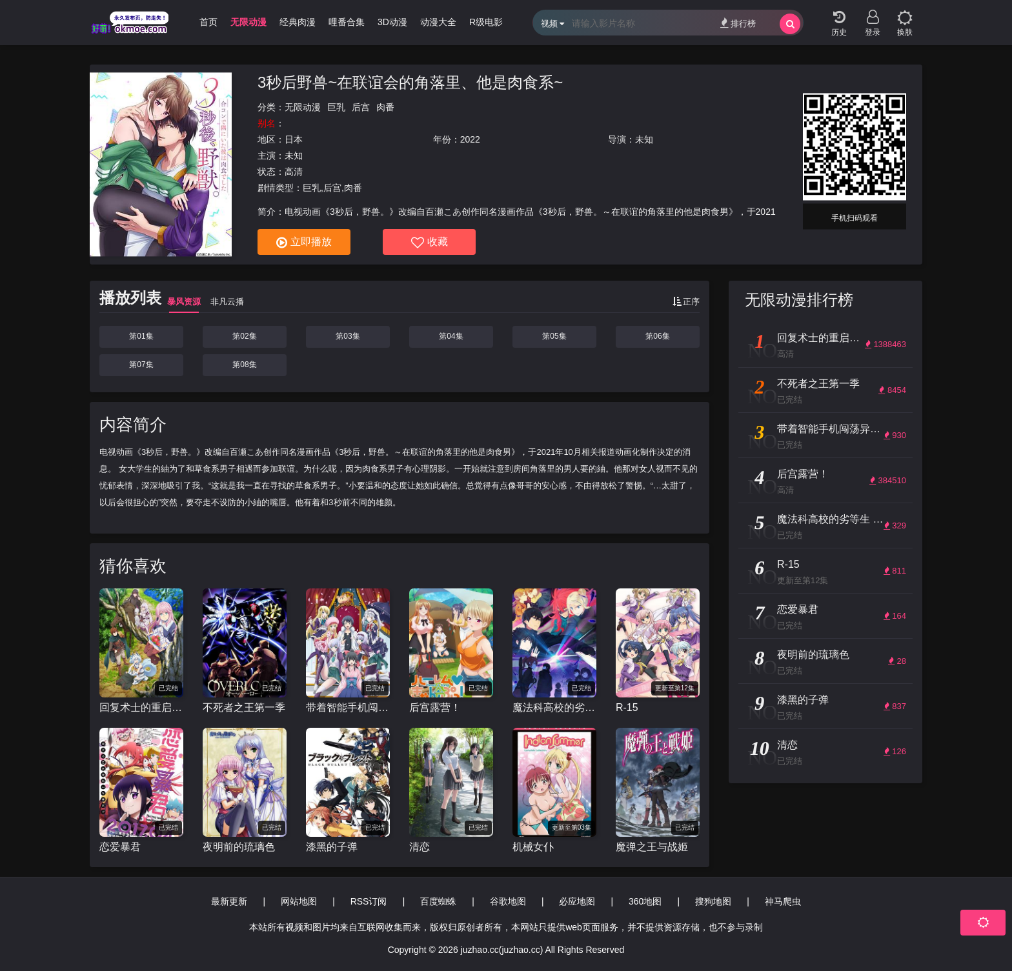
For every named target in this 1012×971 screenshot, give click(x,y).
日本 (294, 139)
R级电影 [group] (486, 22)
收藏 (429, 242)
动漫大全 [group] (438, 22)
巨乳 (336, 107)
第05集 (554, 336)
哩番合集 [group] (347, 22)
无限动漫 (303, 107)
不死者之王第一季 (244, 707)
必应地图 (577, 901)
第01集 (141, 336)
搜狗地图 (713, 901)
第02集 (244, 336)
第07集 (141, 364)
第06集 (657, 336)
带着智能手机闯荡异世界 (348, 707)
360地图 (645, 901)
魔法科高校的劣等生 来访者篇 (554, 707)
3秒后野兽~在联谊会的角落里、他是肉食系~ (410, 82)
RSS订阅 (368, 901)
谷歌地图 (508, 901)
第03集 (347, 336)
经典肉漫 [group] (297, 22)
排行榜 (738, 22)
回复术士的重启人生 (141, 707)
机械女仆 (533, 846)
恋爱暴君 (120, 846)
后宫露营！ (435, 707)
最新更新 (229, 901)
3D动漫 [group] (392, 22)
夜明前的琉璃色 (239, 846)
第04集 (451, 336)
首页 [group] (208, 22)
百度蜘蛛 (438, 901)
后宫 (361, 107)
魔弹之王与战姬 (652, 846)
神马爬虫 (783, 901)
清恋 (419, 846)
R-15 (627, 707)
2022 (470, 139)
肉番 (385, 107)
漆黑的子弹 (332, 846)
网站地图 (299, 901)
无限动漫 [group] (248, 22)
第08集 (244, 364)
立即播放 (304, 242)
